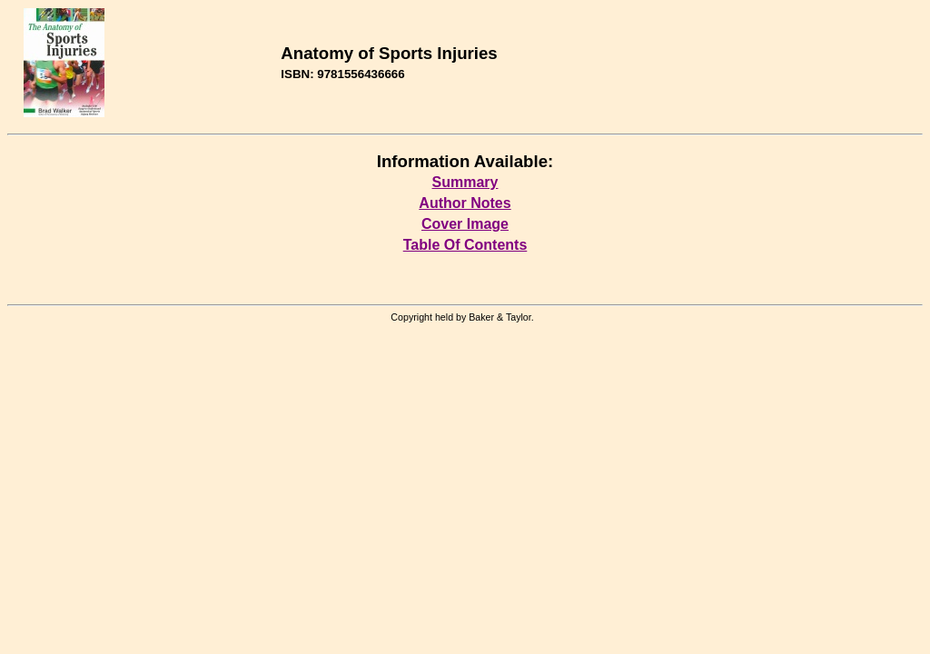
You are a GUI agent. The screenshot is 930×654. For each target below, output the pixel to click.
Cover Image (465, 224)
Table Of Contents (465, 245)
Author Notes (464, 203)
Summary (465, 182)
